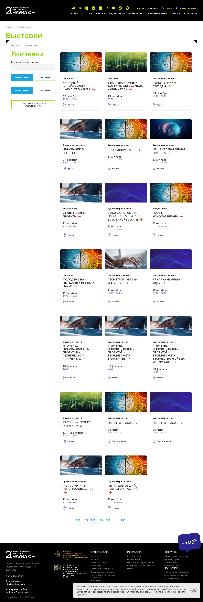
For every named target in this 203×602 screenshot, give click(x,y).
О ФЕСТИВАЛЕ (99, 552)
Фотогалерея (134, 556)
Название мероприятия (24, 62)
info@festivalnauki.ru (15, 584)
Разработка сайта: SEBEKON (20, 597)
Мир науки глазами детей (176, 556)
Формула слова (171, 565)
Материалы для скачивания (140, 565)
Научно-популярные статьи (141, 562)
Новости (77, 13)
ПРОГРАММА (171, 567)
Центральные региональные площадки (105, 576)
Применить (22, 77)
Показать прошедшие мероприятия (33, 104)
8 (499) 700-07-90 (14, 576)
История (95, 559)
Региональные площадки (176, 575)
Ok (193, 590)
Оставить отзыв (172, 578)
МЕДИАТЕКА (134, 552)
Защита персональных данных (21, 566)
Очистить (45, 77)
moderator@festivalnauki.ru (19, 592)
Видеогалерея (134, 559)
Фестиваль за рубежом (102, 572)
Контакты (190, 13)
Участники (96, 565)
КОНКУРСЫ (170, 552)
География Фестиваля (102, 568)
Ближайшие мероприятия (176, 572)
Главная (9, 27)
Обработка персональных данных (22, 563)
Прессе (175, 13)
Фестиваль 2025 (99, 562)
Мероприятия (24, 27)
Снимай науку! (171, 562)
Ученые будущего (172, 559)
